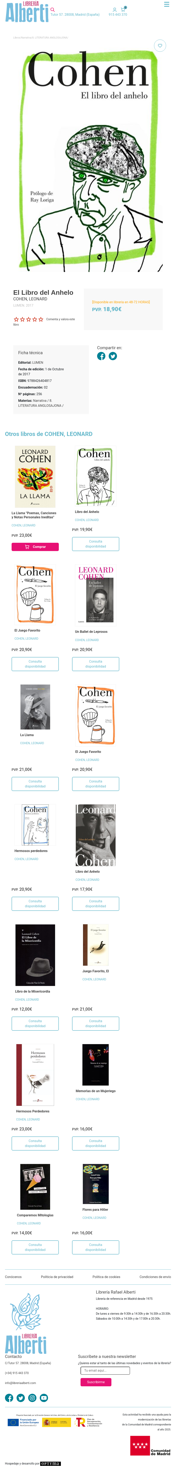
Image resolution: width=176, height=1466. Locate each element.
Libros (16, 37)
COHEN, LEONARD (23, 525)
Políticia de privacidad (57, 1277)
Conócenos (13, 1277)
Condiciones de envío (155, 1277)
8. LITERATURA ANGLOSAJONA (49, 37)
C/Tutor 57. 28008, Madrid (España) (28, 1363)
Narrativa (26, 37)
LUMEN (37, 363)
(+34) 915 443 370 (17, 1373)
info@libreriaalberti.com (20, 1383)
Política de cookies (106, 1277)
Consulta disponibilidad (95, 543)
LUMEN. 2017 (23, 305)
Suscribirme (96, 1382)
